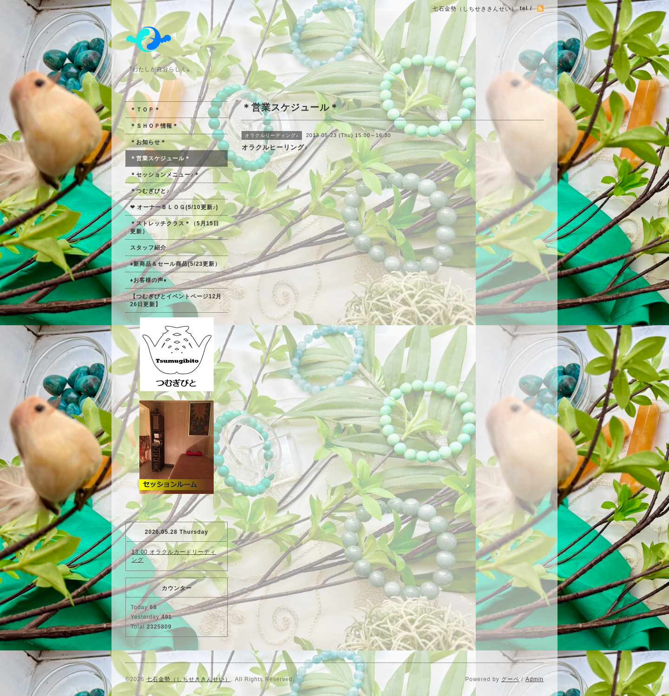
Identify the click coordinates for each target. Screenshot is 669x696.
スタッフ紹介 (148, 247)
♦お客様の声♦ (148, 280)
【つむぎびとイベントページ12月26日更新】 (176, 300)
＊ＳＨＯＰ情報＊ (154, 126)
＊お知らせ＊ (148, 142)
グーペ (510, 679)
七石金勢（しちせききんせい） (188, 679)
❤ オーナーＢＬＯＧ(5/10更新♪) (174, 207)
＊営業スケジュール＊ (160, 158)
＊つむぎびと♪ (150, 191)
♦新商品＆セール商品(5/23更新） (175, 264)
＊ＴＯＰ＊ (145, 109)
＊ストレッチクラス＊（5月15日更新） (174, 227)
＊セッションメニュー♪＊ (165, 174)
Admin (534, 679)
